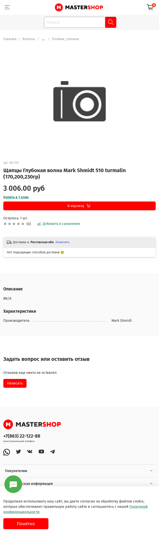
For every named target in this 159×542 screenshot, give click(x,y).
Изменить (62, 242)
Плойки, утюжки (65, 39)
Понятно (26, 523)
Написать (15, 383)
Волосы (28, 39)
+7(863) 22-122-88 (21, 436)
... (43, 39)
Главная (10, 39)
